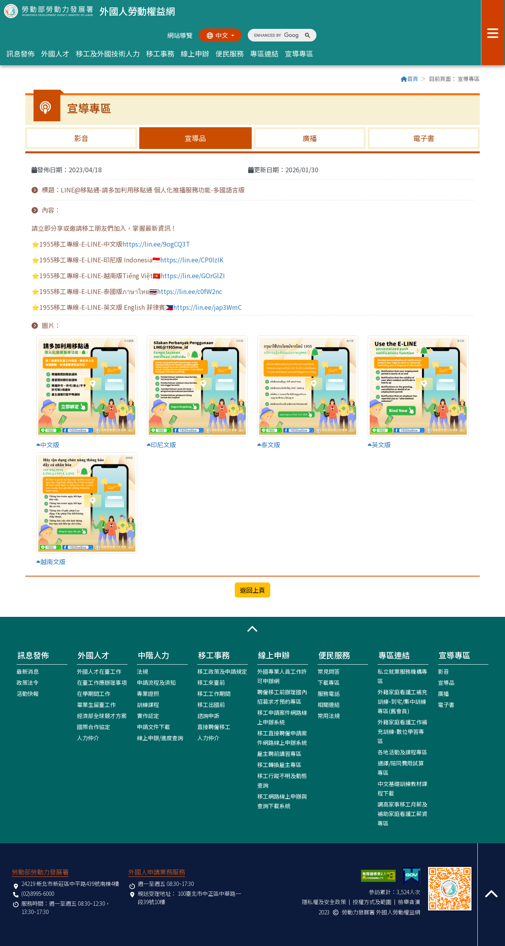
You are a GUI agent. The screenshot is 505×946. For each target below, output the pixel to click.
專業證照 (148, 693)
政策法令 (28, 682)
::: (27, 79)
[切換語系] (220, 35)
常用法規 (329, 715)
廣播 (310, 138)
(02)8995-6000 (37, 893)
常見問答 (329, 671)
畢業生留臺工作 (96, 704)
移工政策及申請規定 (222, 671)
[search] (276, 35)
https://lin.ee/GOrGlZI (193, 275)
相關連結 (329, 704)
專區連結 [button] (264, 53)
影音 (81, 138)
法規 (142, 671)
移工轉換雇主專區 (279, 764)
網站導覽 (179, 35)
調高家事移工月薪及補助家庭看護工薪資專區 (402, 813)
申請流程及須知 (156, 682)
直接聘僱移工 (213, 726)
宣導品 (195, 138)
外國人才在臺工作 (99, 671)
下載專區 (329, 682)
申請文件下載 (153, 726)
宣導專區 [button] (299, 53)
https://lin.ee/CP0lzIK (191, 259)
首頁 (409, 79)
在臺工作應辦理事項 (102, 682)
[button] (252, 628)
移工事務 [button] (160, 53)
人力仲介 (88, 737)
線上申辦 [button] (195, 53)
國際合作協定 (93, 726)
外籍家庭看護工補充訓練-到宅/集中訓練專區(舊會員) (402, 701)
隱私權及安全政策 (324, 901)
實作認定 (148, 715)
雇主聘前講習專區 (279, 753)
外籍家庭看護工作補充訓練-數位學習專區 (402, 731)
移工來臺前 (211, 682)
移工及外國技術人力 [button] (108, 53)
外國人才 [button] (55, 53)
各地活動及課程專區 (402, 752)
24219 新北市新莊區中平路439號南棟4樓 (70, 883)
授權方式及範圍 (372, 901)
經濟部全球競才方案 (102, 715)
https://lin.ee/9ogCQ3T (156, 244)
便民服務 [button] (229, 53)
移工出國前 (211, 704)
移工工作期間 (213, 693)
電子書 (423, 138)
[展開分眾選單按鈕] (493, 32)
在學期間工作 (93, 693)
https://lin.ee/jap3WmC (207, 307)
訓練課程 (148, 704)
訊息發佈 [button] (20, 53)
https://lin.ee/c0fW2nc (189, 291)
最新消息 (28, 671)
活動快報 (28, 693)
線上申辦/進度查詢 (160, 737)
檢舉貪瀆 (409, 901)
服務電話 (329, 693)
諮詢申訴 (208, 715)
